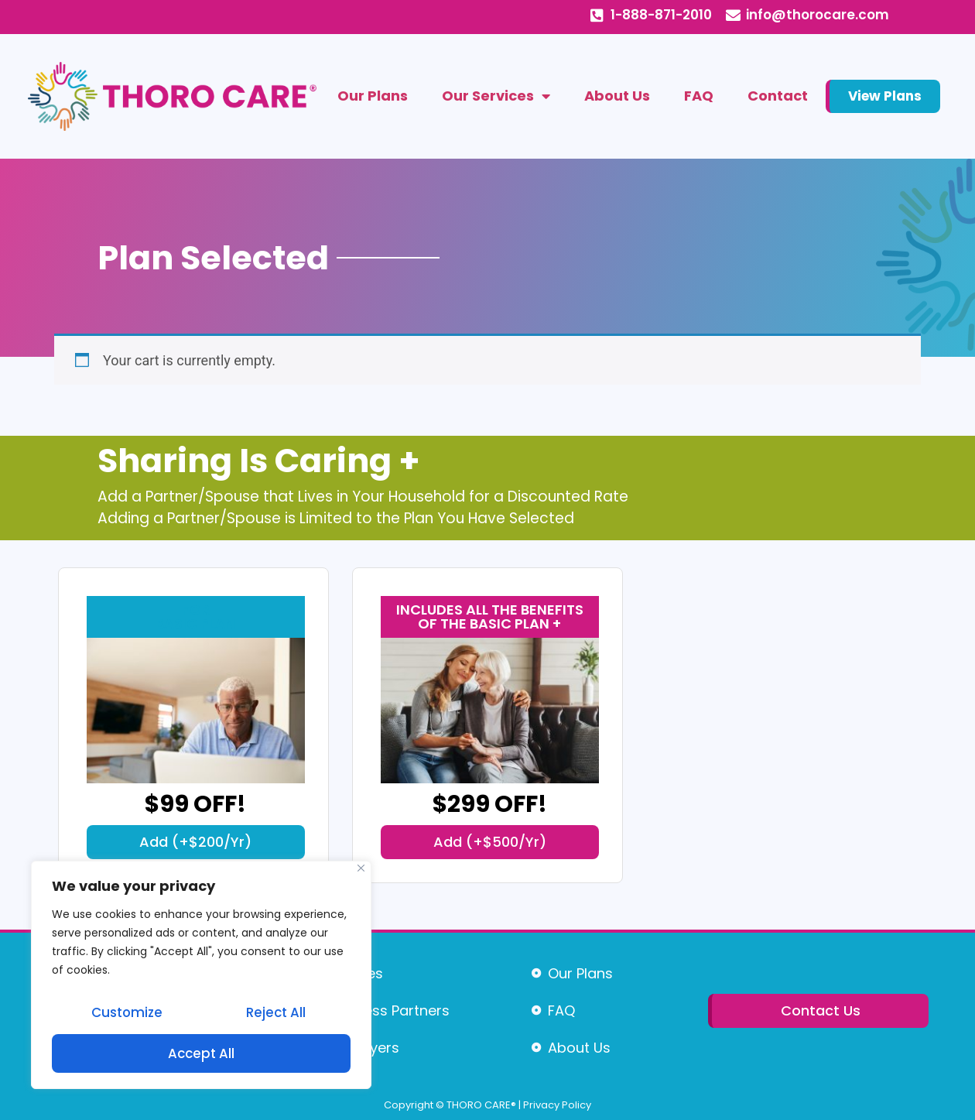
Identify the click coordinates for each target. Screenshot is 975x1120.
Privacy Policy (557, 1105)
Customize (126, 1014)
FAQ (698, 95)
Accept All (201, 1053)
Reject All (275, 1014)
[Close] (361, 871)
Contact (778, 95)
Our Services (496, 96)
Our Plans (372, 95)
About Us (617, 95)
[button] (196, 842)
